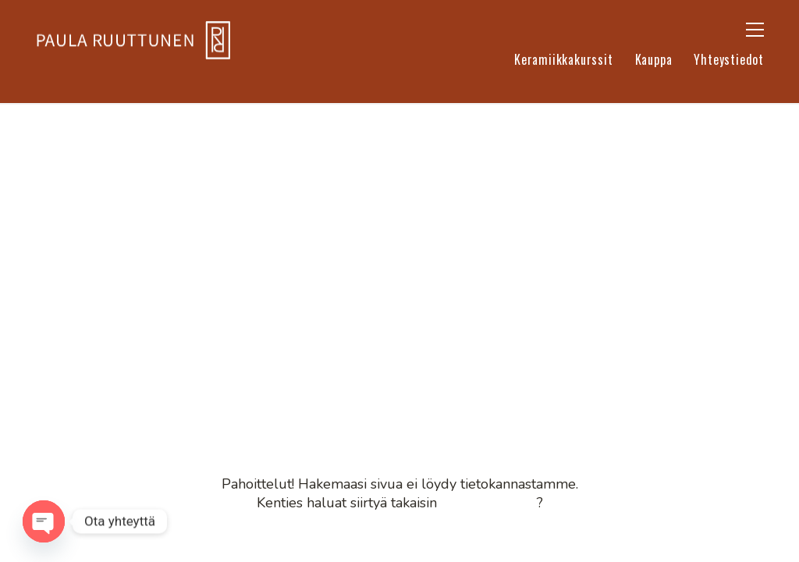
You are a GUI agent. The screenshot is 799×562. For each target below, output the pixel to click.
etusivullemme (489, 502)
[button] (755, 30)
